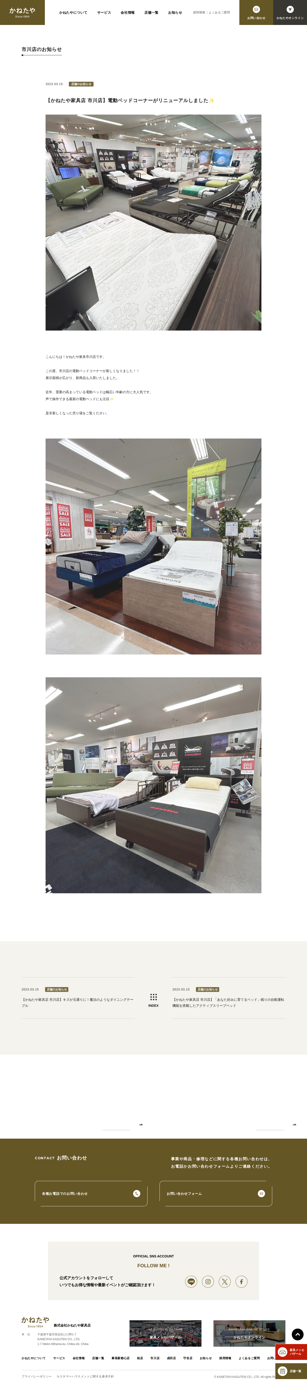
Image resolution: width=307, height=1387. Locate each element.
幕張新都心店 (121, 1359)
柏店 (140, 1359)
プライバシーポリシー (37, 1377)
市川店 (154, 1359)
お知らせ (175, 14)
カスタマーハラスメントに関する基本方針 (85, 1377)
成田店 (171, 1359)
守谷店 (187, 1359)
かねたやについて (73, 14)
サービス (104, 14)
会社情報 (128, 14)
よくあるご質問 (219, 14)
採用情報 (199, 14)
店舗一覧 (151, 14)
